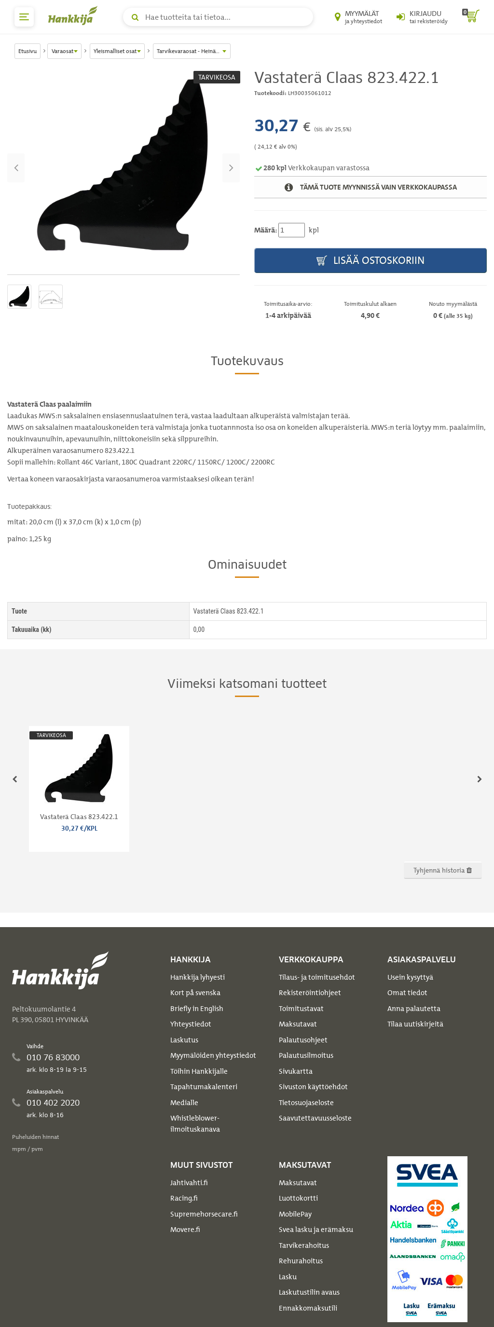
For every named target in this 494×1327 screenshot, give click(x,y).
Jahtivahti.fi (189, 1183)
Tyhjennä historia (442, 870)
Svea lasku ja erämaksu (316, 1229)
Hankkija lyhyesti (197, 977)
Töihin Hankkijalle (199, 1071)
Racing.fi (184, 1198)
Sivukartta (296, 1071)
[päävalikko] (24, 17)
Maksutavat (298, 1024)
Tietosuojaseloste (306, 1103)
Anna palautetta (413, 1008)
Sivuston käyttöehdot (313, 1087)
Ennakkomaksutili (308, 1308)
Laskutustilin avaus (309, 1292)
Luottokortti (298, 1198)
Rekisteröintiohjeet (310, 993)
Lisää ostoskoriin (370, 260)
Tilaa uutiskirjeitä (415, 1024)
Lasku (288, 1277)
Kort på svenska (195, 993)
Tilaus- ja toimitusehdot (317, 977)
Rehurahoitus (301, 1261)
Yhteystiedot (190, 1024)
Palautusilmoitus (306, 1055)
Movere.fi (185, 1229)
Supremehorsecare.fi (204, 1214)
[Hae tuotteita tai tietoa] (218, 17)
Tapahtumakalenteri (203, 1087)
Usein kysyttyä (410, 977)
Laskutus (184, 1040)
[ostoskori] (471, 17)
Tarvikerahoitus (304, 1245)
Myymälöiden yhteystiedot (213, 1055)
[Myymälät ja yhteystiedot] (358, 17)
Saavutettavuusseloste (315, 1118)
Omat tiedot (407, 993)
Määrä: (265, 230)
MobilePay (295, 1214)
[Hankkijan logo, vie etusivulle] (74, 15)
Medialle (184, 1103)
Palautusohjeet (303, 1040)
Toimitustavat (301, 1008)
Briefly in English (196, 1008)
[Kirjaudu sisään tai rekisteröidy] (422, 17)
